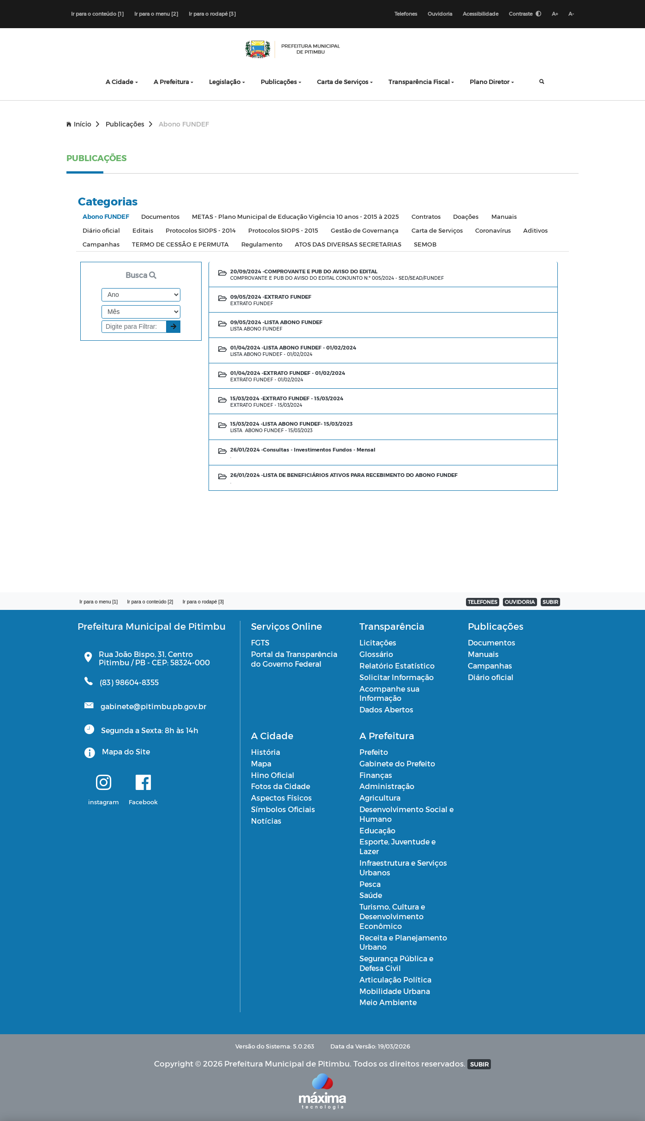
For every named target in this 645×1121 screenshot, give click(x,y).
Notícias (266, 820)
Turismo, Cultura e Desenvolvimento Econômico (392, 916)
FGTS (260, 642)
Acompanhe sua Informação (389, 693)
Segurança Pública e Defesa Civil (396, 963)
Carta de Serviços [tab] (437, 230)
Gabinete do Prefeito (397, 763)
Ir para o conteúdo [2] (150, 601)
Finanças (375, 775)
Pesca (370, 884)
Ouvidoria (440, 14)
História (265, 751)
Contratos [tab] (426, 216)
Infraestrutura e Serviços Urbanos (403, 867)
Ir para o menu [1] (98, 601)
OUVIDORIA (520, 602)
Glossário (376, 654)
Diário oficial (491, 677)
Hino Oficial (272, 775)
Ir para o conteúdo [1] (97, 14)
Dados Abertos (386, 709)
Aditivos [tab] (535, 230)
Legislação (224, 81)
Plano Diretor (489, 81)
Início (82, 124)
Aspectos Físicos (281, 797)
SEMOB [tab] (425, 244)
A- (571, 14)
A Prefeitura (171, 81)
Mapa (261, 763)
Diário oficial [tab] (101, 230)
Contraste (525, 14)
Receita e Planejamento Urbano (403, 942)
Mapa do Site (126, 751)
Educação (377, 830)
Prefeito (373, 751)
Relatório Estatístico (397, 665)
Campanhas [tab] (101, 244)
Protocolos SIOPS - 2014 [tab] (201, 230)
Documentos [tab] (160, 216)
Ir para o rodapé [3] (212, 14)
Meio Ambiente (388, 1002)
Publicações (279, 81)
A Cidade (119, 81)
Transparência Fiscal (419, 81)
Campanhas (490, 665)
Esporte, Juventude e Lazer (397, 846)
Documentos (491, 642)
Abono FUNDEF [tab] (106, 216)
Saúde (370, 895)
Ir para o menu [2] (156, 14)
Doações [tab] (465, 216)
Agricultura (379, 797)
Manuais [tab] (504, 216)
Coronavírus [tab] (493, 230)
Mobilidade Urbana (394, 991)
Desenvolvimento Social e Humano (406, 814)
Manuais (483, 654)
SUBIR (550, 602)
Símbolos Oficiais (283, 809)
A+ (555, 14)
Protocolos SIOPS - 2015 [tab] (283, 230)
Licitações (377, 642)
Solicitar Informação (396, 677)
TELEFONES (482, 602)
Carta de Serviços (342, 81)
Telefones (405, 14)
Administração (386, 786)
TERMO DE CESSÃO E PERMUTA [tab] (180, 244)
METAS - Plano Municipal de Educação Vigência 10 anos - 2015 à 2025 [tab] (295, 216)
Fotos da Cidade (280, 786)
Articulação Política (395, 979)
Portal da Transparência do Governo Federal (294, 659)
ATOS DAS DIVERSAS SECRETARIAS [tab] (348, 244)
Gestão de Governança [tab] (365, 230)
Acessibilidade (480, 14)
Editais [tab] (142, 230)
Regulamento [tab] (261, 244)
